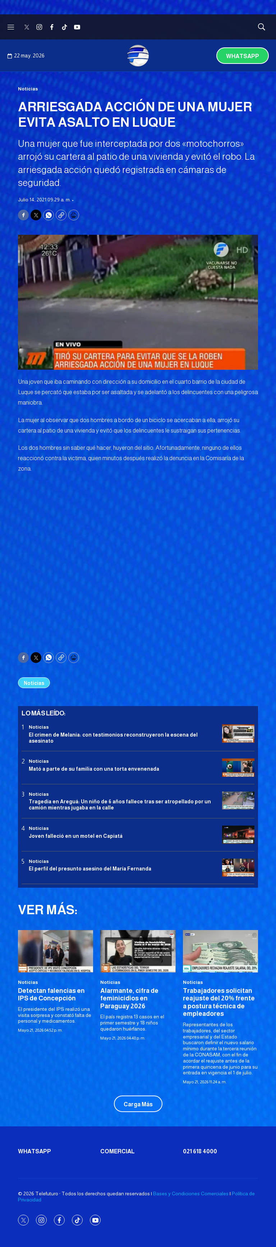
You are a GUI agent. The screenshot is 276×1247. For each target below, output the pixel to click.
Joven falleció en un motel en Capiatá (76, 836)
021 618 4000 (200, 1151)
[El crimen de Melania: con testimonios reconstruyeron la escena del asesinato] (238, 733)
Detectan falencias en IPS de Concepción (51, 994)
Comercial (117, 1151)
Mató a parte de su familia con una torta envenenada (94, 769)
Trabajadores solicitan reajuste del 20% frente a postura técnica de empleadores (219, 1002)
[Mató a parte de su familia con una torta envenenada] (238, 767)
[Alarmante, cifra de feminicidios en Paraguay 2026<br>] (137, 951)
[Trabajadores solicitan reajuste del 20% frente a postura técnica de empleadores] (220, 951)
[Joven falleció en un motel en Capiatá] (238, 835)
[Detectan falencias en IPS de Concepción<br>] (55, 951)
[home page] (138, 55)
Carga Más (138, 1104)
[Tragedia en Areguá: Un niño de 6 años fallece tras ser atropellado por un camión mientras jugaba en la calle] (238, 800)
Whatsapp (242, 56)
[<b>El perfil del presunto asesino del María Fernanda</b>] (238, 868)
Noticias (28, 89)
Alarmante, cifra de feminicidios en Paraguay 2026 (129, 998)
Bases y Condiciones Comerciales (191, 1193)
